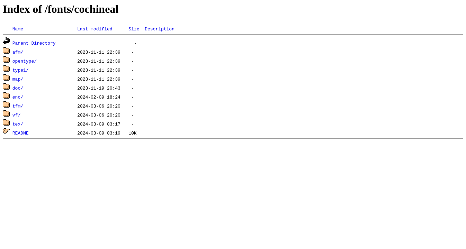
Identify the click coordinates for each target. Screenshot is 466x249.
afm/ (17, 52)
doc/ (17, 88)
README (20, 133)
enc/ (17, 97)
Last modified (94, 29)
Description (159, 29)
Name (17, 29)
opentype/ (24, 61)
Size (133, 29)
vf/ (16, 115)
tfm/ (17, 106)
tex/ (17, 124)
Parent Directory (34, 43)
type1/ (20, 70)
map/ (17, 79)
